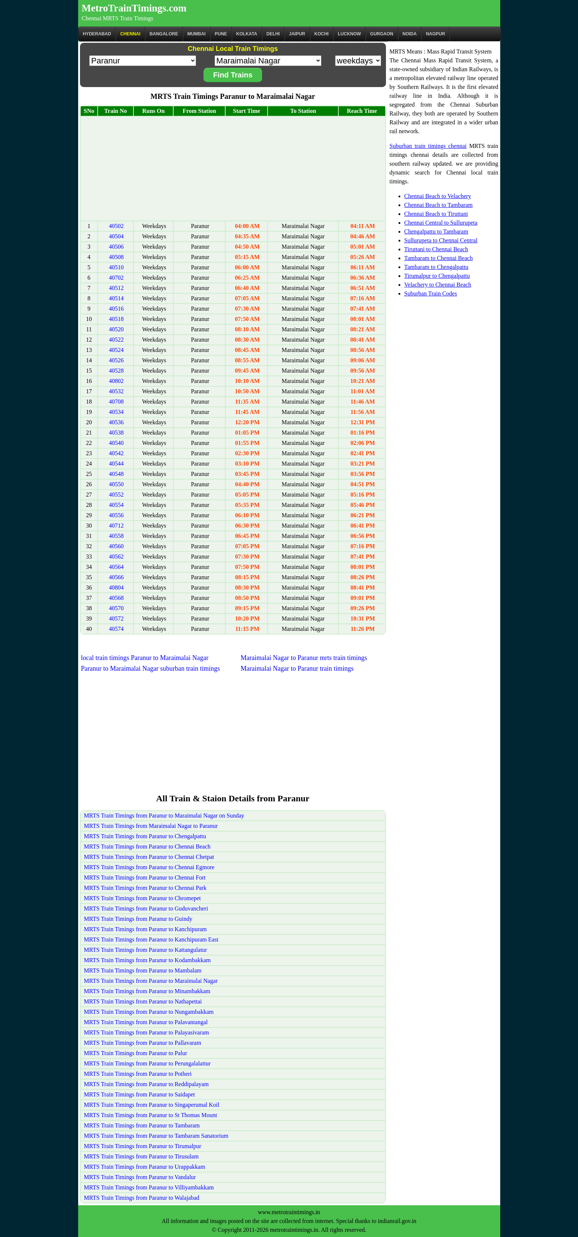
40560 (116, 546)
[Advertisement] (233, 168)
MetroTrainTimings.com (134, 8)
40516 (116, 308)
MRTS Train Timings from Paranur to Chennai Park (145, 888)
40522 (116, 339)
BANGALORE (164, 34)
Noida (410, 34)
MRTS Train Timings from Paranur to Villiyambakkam (149, 1187)
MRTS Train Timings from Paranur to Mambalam (143, 970)
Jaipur (297, 34)
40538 (116, 432)
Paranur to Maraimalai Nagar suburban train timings (150, 668)
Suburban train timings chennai (428, 146)
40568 (116, 598)
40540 (116, 443)
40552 (116, 494)
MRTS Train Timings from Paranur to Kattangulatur (145, 950)
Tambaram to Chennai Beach (438, 258)
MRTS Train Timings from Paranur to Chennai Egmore (149, 867)
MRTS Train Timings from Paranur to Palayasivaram (146, 1032)
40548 (116, 474)
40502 (116, 226)
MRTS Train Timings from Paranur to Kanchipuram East (151, 939)
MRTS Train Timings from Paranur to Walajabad (141, 1198)
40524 (116, 350)
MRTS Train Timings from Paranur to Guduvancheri (146, 908)
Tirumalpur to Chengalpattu (437, 276)
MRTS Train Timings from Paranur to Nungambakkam (149, 1012)
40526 (116, 360)
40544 (116, 463)
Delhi (273, 34)
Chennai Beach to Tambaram (438, 205)
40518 (116, 319)
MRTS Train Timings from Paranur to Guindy (138, 919)
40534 (116, 412)
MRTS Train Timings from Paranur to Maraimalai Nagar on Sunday (164, 815)
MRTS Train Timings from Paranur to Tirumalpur (142, 1146)
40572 (116, 618)
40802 (116, 381)
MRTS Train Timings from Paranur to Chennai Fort (145, 877)
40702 (116, 277)
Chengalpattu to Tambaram (436, 231)
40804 (116, 587)
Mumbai (196, 34)
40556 (116, 515)
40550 (116, 484)
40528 (116, 370)
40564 (116, 567)
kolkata (246, 34)
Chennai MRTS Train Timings (117, 18)
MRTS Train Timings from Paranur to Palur (135, 1053)
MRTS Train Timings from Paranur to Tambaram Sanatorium (156, 1136)
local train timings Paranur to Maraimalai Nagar (145, 657)
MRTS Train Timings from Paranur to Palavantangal (146, 1022)
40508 (116, 257)
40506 (116, 246)
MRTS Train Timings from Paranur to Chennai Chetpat (149, 857)
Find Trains (233, 75)
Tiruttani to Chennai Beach (436, 249)
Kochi (321, 34)
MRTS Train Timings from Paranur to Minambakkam (147, 991)
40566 (116, 577)
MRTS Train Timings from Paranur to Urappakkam (144, 1167)
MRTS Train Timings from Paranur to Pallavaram (142, 1043)
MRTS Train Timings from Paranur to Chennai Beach (147, 846)
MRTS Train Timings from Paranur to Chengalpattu (145, 836)
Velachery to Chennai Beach (437, 284)
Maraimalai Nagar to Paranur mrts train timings (304, 657)
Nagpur (435, 34)
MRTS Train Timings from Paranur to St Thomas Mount (150, 1115)
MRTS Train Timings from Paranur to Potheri (138, 1074)
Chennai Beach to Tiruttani (436, 214)
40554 (116, 505)
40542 (116, 453)
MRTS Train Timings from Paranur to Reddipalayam (146, 1084)
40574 (116, 629)
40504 (116, 236)
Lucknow (349, 34)
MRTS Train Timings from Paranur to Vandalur (140, 1177)
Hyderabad (97, 34)
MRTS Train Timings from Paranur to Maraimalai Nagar (151, 981)
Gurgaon (381, 34)
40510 (116, 267)
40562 (116, 556)
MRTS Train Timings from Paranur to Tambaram (142, 1125)
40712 (116, 525)
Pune (221, 34)
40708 (116, 401)
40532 (116, 391)
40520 (116, 329)
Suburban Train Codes (430, 293)
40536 (116, 422)
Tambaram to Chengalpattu (436, 267)
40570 (116, 608)
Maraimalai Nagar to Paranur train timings (297, 668)
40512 (116, 288)
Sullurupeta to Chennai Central (441, 240)
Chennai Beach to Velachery (437, 196)
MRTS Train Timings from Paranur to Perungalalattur (147, 1063)
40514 (116, 298)
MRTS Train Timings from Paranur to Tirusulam (141, 1156)
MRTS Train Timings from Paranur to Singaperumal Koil (152, 1105)
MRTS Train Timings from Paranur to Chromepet (142, 898)
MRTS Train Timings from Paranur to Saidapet (139, 1094)
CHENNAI (130, 34)
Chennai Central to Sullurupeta (441, 223)
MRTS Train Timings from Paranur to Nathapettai (143, 1001)
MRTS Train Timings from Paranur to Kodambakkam (147, 960)
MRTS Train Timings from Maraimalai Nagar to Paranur (151, 826)
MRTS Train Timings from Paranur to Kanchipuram (145, 929)
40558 (116, 536)
